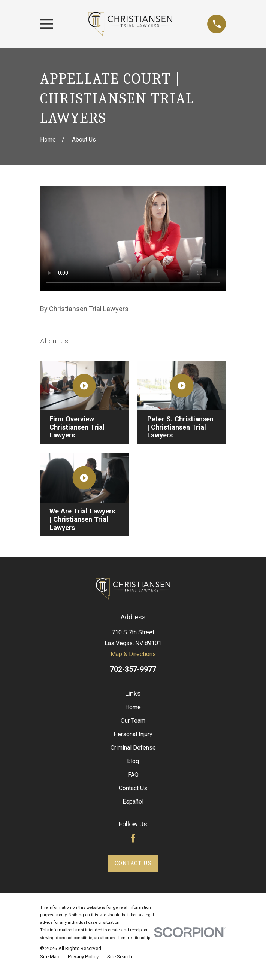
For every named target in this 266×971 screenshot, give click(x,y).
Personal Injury (133, 734)
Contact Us (133, 788)
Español (133, 801)
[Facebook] (133, 838)
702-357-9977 (133, 669)
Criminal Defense (133, 747)
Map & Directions (133, 654)
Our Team (133, 720)
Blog (133, 761)
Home (133, 707)
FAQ (133, 774)
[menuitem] (50, 957)
